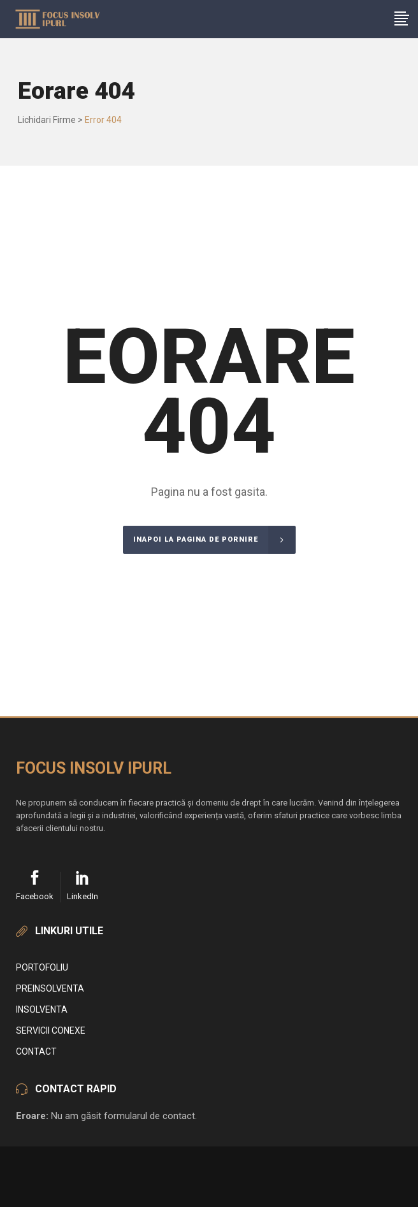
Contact (36, 1051)
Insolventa (42, 1009)
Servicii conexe (50, 1030)
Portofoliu (42, 967)
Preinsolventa (50, 988)
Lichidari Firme (47, 119)
